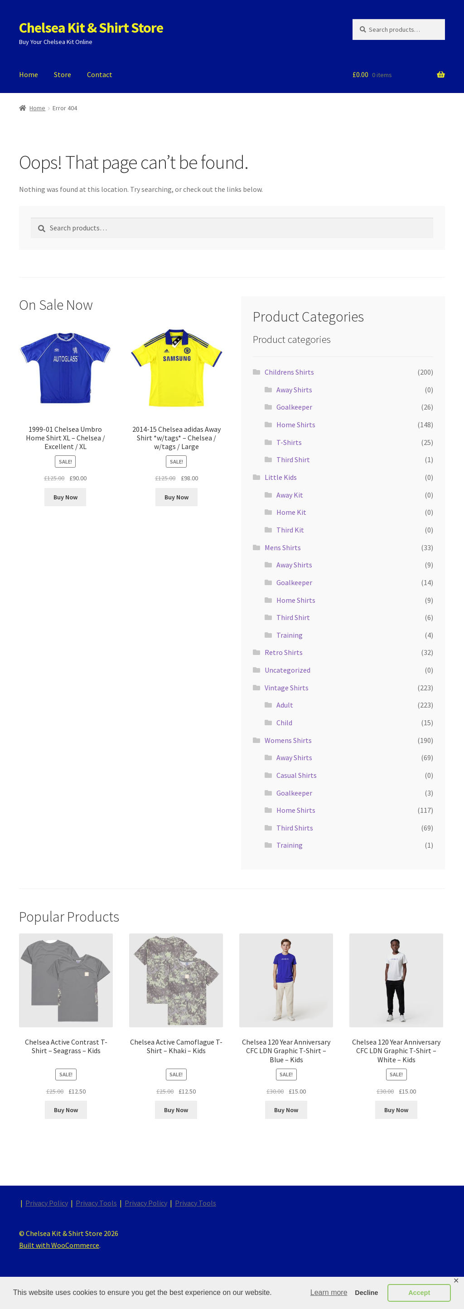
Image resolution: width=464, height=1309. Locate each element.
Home (28, 74)
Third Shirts (294, 827)
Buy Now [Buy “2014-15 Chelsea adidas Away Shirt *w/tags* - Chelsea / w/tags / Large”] (176, 497)
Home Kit (291, 512)
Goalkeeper (294, 406)
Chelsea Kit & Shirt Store (91, 28)
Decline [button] (366, 1292)
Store (62, 74)
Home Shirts (295, 424)
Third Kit (290, 529)
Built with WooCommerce (59, 1245)
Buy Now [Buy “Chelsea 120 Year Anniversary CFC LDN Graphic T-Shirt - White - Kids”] (396, 1110)
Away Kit (289, 494)
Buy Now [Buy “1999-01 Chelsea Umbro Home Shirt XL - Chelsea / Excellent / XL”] (65, 497)
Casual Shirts (296, 775)
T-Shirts (289, 442)
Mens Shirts (283, 547)
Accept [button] (419, 1292)
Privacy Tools (96, 1202)
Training (289, 635)
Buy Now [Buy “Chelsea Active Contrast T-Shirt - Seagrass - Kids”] (66, 1110)
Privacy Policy (46, 1202)
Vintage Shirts (287, 687)
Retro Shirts (284, 652)
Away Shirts (294, 389)
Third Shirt (293, 459)
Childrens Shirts (289, 371)
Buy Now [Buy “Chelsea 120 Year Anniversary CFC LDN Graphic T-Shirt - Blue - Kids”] (286, 1110)
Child (284, 722)
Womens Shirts (288, 740)
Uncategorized (287, 669)
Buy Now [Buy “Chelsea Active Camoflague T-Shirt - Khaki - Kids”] (176, 1110)
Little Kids (281, 477)
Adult (284, 704)
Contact (99, 74)
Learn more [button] (329, 1292)
